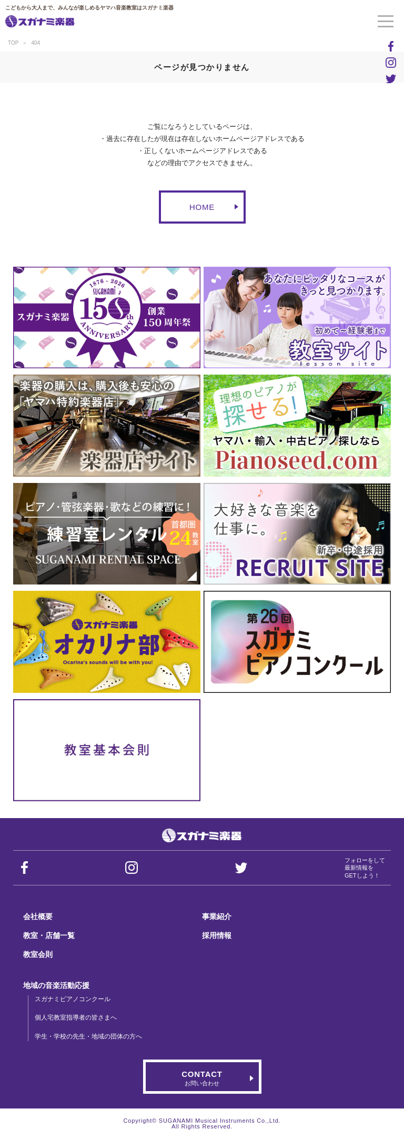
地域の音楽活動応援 (56, 985)
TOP (13, 43)
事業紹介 (216, 916)
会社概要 (38, 916)
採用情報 (216, 935)
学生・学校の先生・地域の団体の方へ (88, 1036)
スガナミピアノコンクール (72, 999)
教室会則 (38, 954)
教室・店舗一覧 (49, 935)
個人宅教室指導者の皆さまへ (76, 1017)
